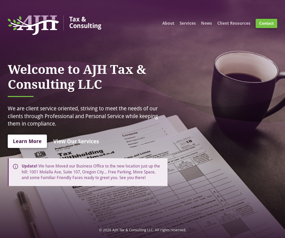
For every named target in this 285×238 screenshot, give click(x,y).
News (206, 23)
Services (188, 23)
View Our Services (76, 141)
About (168, 23)
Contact (266, 23)
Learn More (27, 141)
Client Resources (233, 23)
